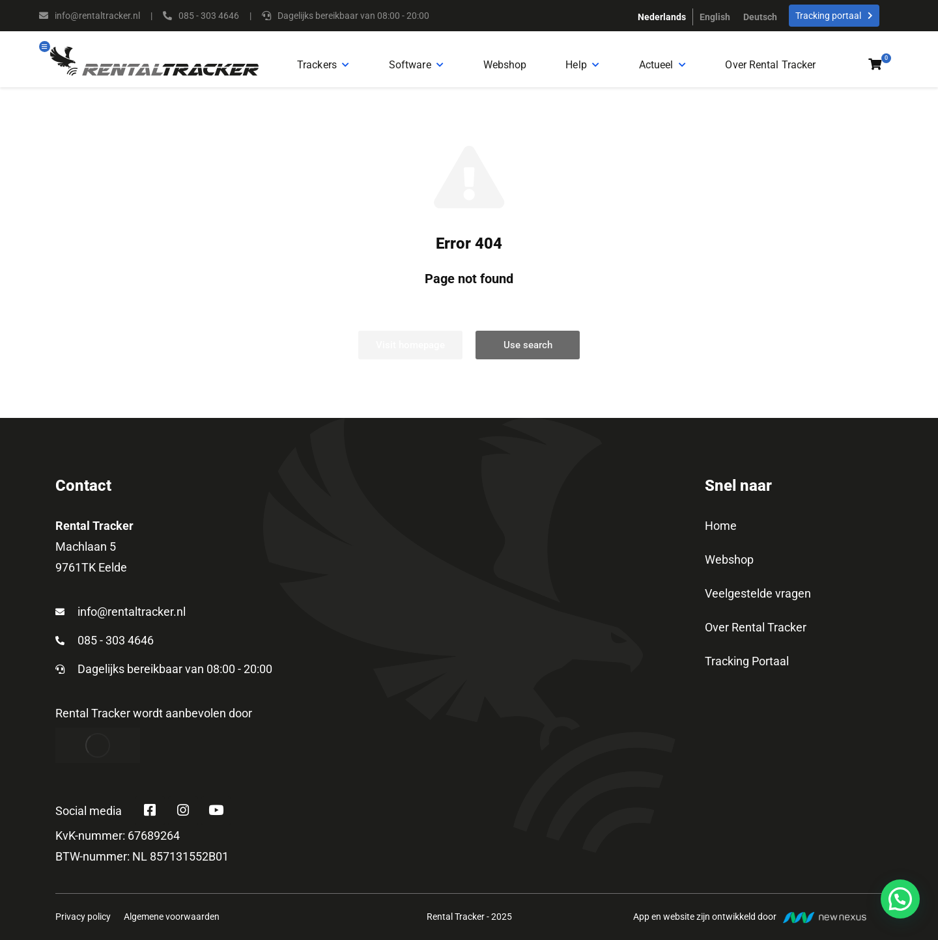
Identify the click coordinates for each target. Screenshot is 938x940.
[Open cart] (875, 69)
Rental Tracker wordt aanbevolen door (153, 722)
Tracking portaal (834, 15)
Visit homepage (410, 354)
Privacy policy (83, 929)
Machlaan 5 (85, 555)
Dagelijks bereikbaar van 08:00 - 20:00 (175, 678)
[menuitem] (661, 16)
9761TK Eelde (91, 576)
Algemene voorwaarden (172, 929)
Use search (528, 354)
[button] (900, 899)
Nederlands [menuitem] (662, 17)
